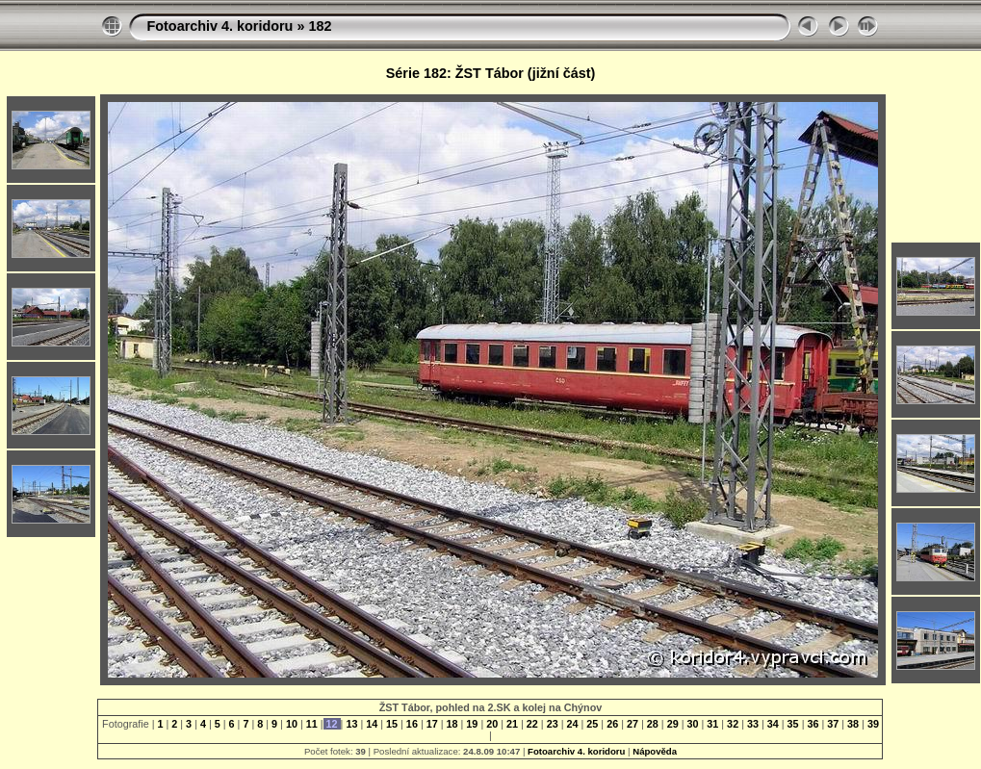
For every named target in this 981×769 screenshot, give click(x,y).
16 (412, 724)
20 (492, 724)
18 (452, 724)
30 (692, 724)
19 (471, 724)
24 (572, 724)
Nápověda (654, 751)
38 (853, 724)
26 (612, 724)
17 (432, 724)
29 (673, 724)
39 (872, 724)
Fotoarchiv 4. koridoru (219, 26)
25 (592, 724)
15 (391, 724)
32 (732, 724)
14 (371, 724)
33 (753, 724)
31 (712, 724)
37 (832, 724)
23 (552, 724)
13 (351, 724)
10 (291, 724)
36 (812, 724)
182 (319, 26)
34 (773, 724)
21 (512, 724)
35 (793, 724)
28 (652, 724)
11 (312, 724)
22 (532, 724)
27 (632, 724)
